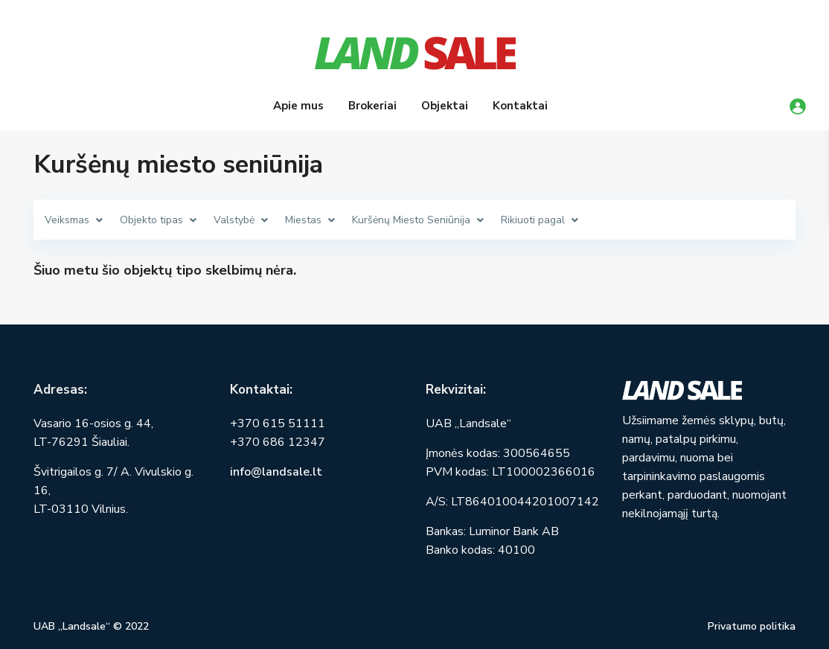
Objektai (444, 105)
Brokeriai (372, 105)
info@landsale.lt (276, 472)
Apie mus (298, 105)
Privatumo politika (752, 626)
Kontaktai (520, 105)
